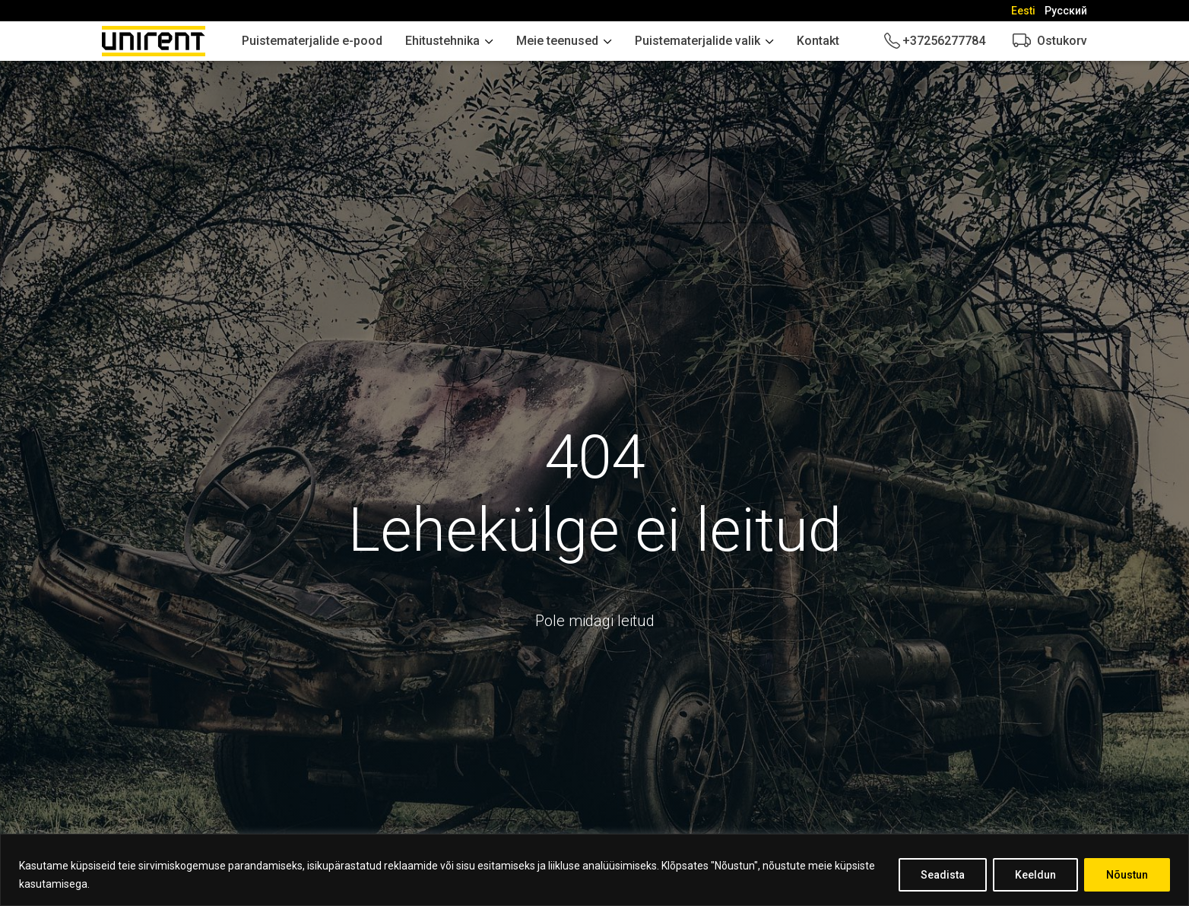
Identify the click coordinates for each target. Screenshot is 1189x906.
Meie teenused (557, 40)
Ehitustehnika (442, 40)
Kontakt (818, 40)
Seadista (943, 875)
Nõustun (1127, 875)
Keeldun (1035, 875)
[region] (594, 870)
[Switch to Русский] (1066, 10)
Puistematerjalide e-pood (312, 40)
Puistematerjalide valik (697, 40)
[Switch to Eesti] (1023, 10)
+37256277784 (943, 40)
